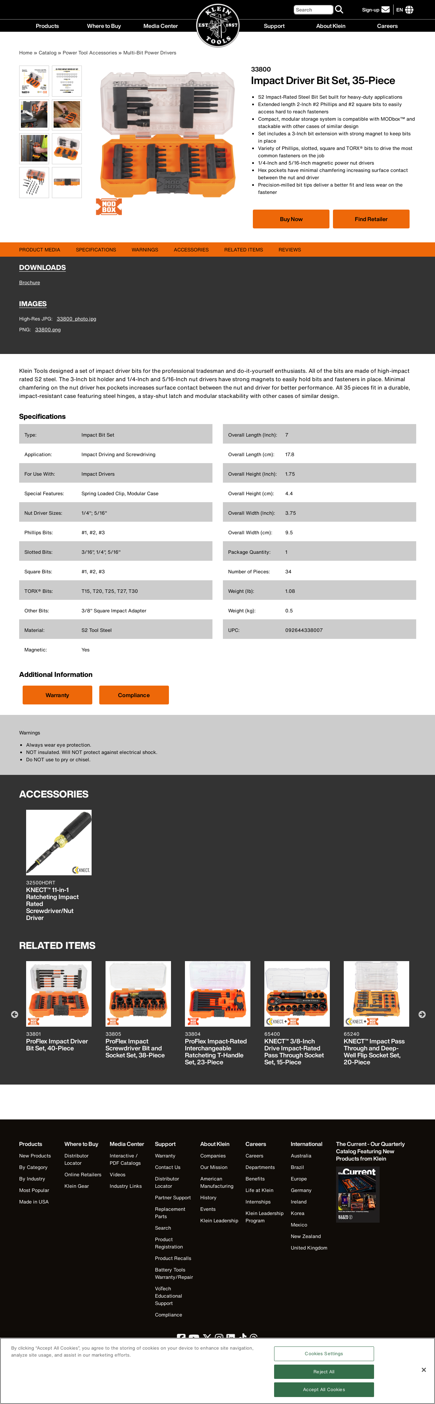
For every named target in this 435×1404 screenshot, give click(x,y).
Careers (387, 25)
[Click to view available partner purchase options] (291, 219)
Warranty (57, 695)
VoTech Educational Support (168, 1296)
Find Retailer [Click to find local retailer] (371, 219)
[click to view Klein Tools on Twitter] (207, 1340)
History (208, 1197)
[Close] (424, 1374)
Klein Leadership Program (264, 1216)
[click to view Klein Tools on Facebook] (181, 1340)
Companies (213, 1155)
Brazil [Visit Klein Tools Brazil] (297, 1167)
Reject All (323, 1375)
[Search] (313, 10)
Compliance (134, 695)
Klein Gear (76, 1186)
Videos (117, 1174)
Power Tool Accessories (90, 52)
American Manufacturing (216, 1182)
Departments (260, 1167)
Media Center (160, 25)
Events (208, 1209)
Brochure (29, 282)
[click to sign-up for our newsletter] (377, 10)
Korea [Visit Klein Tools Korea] (297, 1213)
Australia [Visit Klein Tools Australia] (301, 1155)
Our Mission (213, 1167)
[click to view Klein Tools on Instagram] (219, 1340)
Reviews (290, 249)
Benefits (255, 1178)
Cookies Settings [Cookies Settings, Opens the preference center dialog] (324, 1357)
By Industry (32, 1178)
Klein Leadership (219, 1220)
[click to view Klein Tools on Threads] (253, 1340)
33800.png (48, 329)
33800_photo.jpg (76, 318)
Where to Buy (104, 25)
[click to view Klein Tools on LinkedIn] (230, 1340)
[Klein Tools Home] (218, 26)
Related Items (243, 249)
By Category (33, 1167)
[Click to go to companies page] (399, 9)
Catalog (47, 52)
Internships (258, 1201)
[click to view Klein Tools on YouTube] (194, 1340)
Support (274, 25)
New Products (35, 1155)
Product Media (39, 249)
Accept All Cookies (324, 1393)
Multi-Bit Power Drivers (149, 52)
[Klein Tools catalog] (371, 1151)
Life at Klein (259, 1190)
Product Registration (169, 1243)
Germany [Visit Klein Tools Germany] (301, 1190)
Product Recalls (173, 1258)
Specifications (96, 249)
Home (25, 52)
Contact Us (167, 1167)
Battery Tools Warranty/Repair (174, 1273)
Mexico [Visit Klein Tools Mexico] (299, 1224)
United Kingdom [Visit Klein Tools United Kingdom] (309, 1247)
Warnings (145, 249)
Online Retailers (82, 1174)
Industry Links (126, 1186)
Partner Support (173, 1197)
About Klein (330, 25)
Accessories (191, 249)
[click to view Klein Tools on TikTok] (242, 1340)
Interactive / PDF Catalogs (125, 1159)
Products (47, 25)
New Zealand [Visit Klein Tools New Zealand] (306, 1236)
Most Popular (34, 1190)
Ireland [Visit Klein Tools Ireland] (298, 1201)
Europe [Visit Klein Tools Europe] (299, 1178)
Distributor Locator (76, 1159)
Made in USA (34, 1201)
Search (163, 1227)
